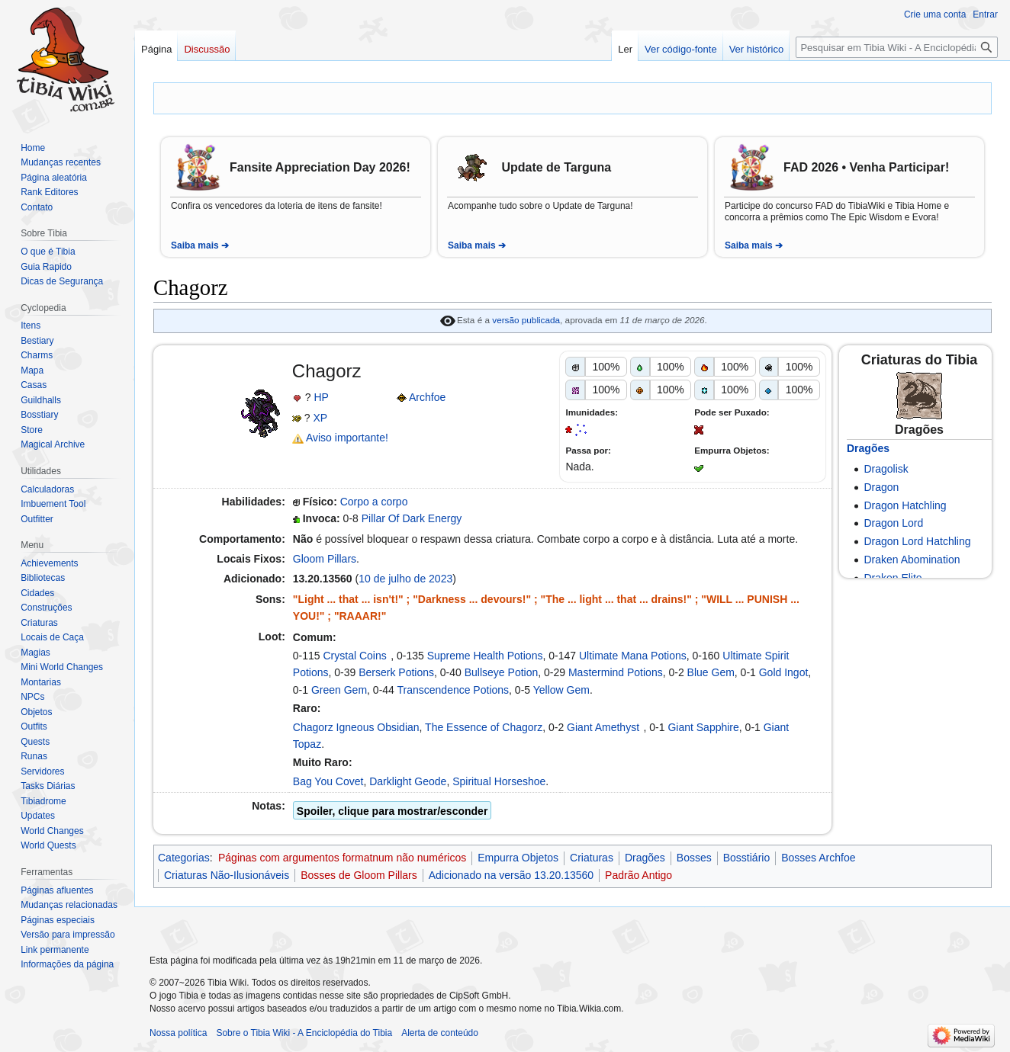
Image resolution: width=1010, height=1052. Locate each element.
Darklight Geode (407, 781)
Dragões (868, 448)
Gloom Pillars (324, 559)
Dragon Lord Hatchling (917, 541)
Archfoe (427, 397)
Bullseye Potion (502, 672)
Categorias (184, 858)
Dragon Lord (893, 523)
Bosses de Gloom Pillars (359, 875)
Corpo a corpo (374, 502)
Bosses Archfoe (818, 858)
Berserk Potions (396, 672)
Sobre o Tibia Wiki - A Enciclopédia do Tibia (304, 1033)
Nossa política (178, 1033)
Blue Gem (711, 672)
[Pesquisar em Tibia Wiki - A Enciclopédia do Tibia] (897, 47)
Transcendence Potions (453, 690)
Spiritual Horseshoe (498, 781)
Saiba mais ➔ (200, 245)
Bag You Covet (328, 781)
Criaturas (591, 858)
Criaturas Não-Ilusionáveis (226, 875)
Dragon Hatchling (905, 505)
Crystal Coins (355, 655)
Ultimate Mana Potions (633, 655)
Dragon (881, 487)
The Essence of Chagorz (483, 727)
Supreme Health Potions (485, 655)
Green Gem (339, 690)
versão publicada (526, 320)
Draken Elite (893, 578)
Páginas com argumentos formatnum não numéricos (342, 858)
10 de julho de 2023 (405, 579)
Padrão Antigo (638, 875)
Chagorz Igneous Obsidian (356, 727)
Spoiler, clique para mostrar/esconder (392, 811)
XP (320, 418)
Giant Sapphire (702, 727)
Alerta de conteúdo (439, 1033)
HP (321, 397)
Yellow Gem (561, 690)
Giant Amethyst (603, 727)
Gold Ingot (784, 672)
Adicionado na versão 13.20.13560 (511, 875)
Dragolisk (886, 469)
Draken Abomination (912, 559)
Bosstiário (746, 858)
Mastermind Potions (615, 672)
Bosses (694, 858)
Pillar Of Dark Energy (412, 518)
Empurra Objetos (518, 858)
